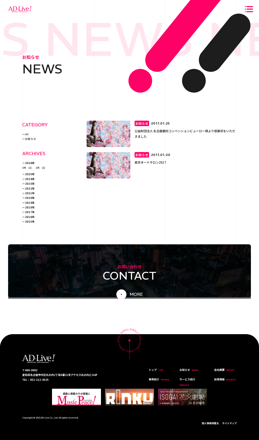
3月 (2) (27, 167)
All (27, 134)
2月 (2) (40, 167)
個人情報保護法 (210, 423)
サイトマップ (229, 423)
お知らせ (30, 139)
